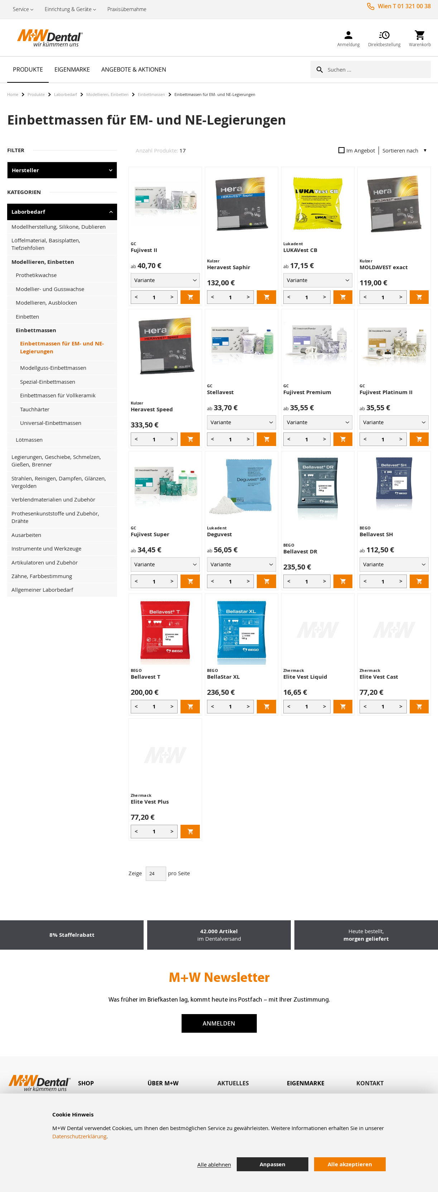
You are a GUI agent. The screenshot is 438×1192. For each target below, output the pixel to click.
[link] (348, 37)
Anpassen (272, 1164)
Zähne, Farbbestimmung (41, 576)
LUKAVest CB (300, 250)
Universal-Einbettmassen (50, 422)
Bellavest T (145, 676)
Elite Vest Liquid (305, 676)
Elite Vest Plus (150, 801)
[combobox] (379, 69)
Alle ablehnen (214, 1164)
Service (21, 9)
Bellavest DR (300, 551)
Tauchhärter (34, 409)
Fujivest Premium (307, 392)
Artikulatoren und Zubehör (44, 562)
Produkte (36, 94)
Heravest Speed (152, 409)
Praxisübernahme (126, 9)
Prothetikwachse (36, 274)
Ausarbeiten (26, 534)
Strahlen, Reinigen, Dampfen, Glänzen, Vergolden (58, 482)
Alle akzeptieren (350, 1164)
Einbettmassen (151, 94)
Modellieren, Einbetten (107, 94)
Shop (86, 1083)
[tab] (113, 1083)
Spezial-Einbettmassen (47, 381)
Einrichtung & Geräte (68, 9)
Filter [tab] (15, 150)
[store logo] (43, 37)
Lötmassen (29, 439)
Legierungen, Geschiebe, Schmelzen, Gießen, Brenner (56, 460)
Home (12, 94)
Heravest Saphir (228, 267)
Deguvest (219, 534)
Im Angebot (356, 150)
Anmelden (219, 1023)
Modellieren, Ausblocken (46, 302)
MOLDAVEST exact (384, 267)
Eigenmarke (305, 1083)
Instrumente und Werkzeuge (46, 548)
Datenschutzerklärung (79, 1136)
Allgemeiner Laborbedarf (42, 589)
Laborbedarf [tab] (28, 211)
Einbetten (27, 316)
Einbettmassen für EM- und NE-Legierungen (62, 347)
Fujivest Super (150, 534)
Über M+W (163, 1083)
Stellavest (220, 392)
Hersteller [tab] (25, 170)
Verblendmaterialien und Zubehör (53, 499)
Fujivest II (144, 250)
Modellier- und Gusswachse (50, 288)
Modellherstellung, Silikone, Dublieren (58, 226)
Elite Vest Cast (379, 676)
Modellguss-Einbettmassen (53, 367)
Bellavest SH (376, 534)
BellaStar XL (223, 676)
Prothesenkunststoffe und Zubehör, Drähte (55, 517)
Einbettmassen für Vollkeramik (58, 395)
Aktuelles (233, 1083)
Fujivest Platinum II (386, 392)
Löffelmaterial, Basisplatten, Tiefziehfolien (45, 244)
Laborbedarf (65, 94)
